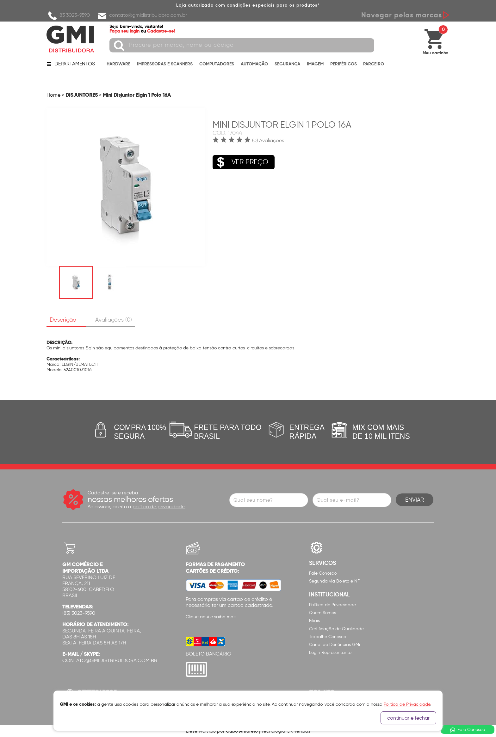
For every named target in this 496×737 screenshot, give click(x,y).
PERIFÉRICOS (343, 64)
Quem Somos (322, 612)
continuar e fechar (408, 718)
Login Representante (330, 652)
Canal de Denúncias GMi (334, 644)
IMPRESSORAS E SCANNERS (165, 64)
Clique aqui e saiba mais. (211, 617)
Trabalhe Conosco (327, 636)
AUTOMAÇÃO (254, 64)
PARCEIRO (373, 64)
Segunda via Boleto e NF (334, 581)
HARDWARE (118, 64)
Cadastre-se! (161, 31)
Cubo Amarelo (242, 731)
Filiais (314, 620)
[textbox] (242, 45)
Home (53, 95)
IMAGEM (315, 64)
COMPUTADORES (216, 64)
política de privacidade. (159, 507)
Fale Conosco (323, 573)
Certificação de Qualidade (336, 628)
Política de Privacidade (332, 604)
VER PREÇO (240, 162)
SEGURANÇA (287, 64)
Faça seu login (125, 31)
